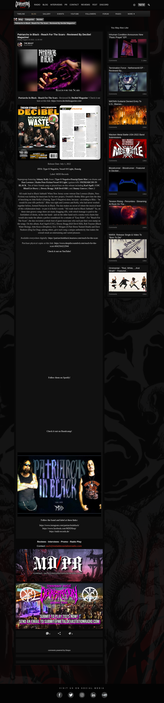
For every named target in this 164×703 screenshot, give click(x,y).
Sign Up (141, 5)
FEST (94, 5)
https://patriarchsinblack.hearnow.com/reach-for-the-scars (73, 238)
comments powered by (59, 650)
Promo (65, 541)
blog (34, 14)
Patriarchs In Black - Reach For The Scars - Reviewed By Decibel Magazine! (45, 23)
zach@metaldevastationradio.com (64, 546)
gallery (46, 14)
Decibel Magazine (79, 98)
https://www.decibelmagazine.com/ (66, 101)
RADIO (37, 5)
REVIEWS (85, 5)
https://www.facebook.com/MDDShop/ (59, 528)
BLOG (45, 5)
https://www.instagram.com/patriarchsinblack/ (59, 525)
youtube (75, 14)
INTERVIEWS (56, 5)
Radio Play (75, 541)
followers (90, 14)
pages (118, 14)
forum (106, 14)
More (131, 14)
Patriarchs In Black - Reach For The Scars (37, 98)
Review (40, 19)
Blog (20, 19)
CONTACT (74, 5)
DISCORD (104, 5)
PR (66, 5)
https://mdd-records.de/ (59, 531)
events (60, 14)
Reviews (42, 541)
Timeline (21, 14)
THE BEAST (28, 43)
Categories (29, 19)
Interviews (54, 541)
